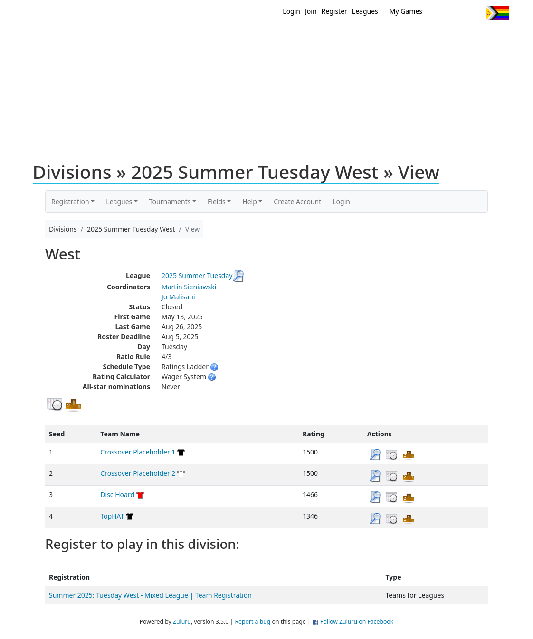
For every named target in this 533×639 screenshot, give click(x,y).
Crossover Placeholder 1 (137, 451)
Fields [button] (217, 201)
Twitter (440, 13)
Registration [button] (70, 201)
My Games (406, 11)
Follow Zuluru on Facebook (356, 622)
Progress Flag (497, 13)
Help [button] (249, 201)
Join (311, 11)
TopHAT (112, 515)
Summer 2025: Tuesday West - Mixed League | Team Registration (150, 595)
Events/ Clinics (348, 37)
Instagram (475, 13)
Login (291, 11)
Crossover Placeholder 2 (137, 473)
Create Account (297, 201)
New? (243, 37)
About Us (482, 37)
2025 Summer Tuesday (197, 275)
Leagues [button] (119, 201)
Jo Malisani (178, 296)
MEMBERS (287, 37)
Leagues (365, 11)
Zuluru (182, 622)
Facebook (457, 13)
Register (334, 11)
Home (205, 37)
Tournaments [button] (170, 201)
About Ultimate (420, 37)
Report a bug (252, 622)
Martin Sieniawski (189, 286)
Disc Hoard (117, 494)
